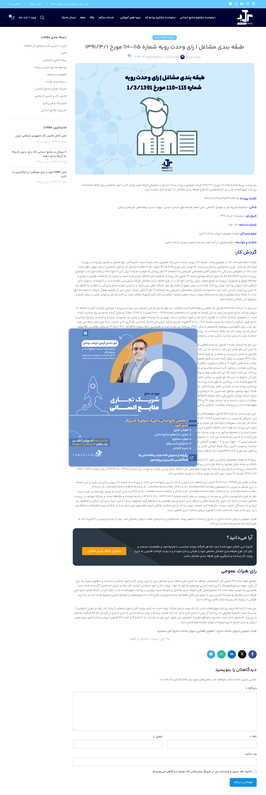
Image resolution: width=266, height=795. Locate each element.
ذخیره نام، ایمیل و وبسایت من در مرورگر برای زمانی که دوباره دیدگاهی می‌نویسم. (202, 771)
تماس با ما (15, 4)
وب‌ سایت (251, 754)
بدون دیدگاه (43, 142)
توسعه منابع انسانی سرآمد (50, 68)
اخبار (64, 53)
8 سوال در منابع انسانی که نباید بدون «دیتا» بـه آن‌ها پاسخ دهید (39, 154)
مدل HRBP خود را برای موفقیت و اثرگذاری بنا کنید (39, 174)
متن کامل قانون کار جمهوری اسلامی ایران (41, 136)
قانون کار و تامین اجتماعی (50, 96)
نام (253, 736)
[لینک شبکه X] (253, 4)
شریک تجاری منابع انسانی (51, 89)
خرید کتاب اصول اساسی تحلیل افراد (70, 4)
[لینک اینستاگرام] (247, 4)
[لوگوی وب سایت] (244, 18)
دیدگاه (251, 688)
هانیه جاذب (172, 57)
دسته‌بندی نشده (56, 82)
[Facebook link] (252, 654)
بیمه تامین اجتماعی (55, 60)
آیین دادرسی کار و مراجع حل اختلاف (45, 46)
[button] (85, 333)
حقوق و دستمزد (57, 75)
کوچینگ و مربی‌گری (55, 103)
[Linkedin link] (242, 4)
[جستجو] (42, 17)
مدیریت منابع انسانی (164, 37)
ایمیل (158, 736)
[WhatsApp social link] (236, 4)
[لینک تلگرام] (230, 4)
